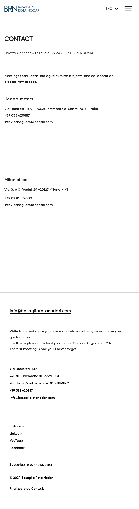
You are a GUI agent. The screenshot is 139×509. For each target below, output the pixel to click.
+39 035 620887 (17, 115)
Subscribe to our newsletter (31, 464)
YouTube (16, 440)
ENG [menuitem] (109, 8)
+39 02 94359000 (18, 198)
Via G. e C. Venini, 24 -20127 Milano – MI (36, 190)
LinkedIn (16, 433)
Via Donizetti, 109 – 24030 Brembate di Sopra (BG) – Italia (51, 109)
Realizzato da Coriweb (27, 488)
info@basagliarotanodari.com (40, 311)
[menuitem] (111, 9)
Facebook (17, 448)
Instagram (17, 426)
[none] (111, 9)
